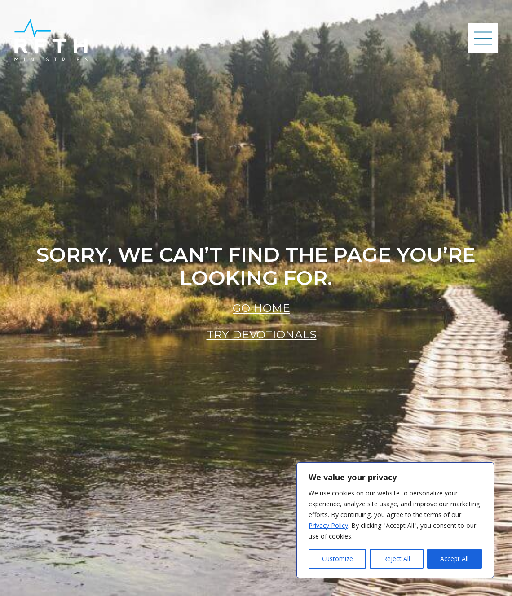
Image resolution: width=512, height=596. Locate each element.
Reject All (396, 558)
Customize (337, 558)
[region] (395, 520)
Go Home (261, 308)
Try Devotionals (262, 334)
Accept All (454, 558)
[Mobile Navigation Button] (483, 38)
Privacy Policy (328, 525)
